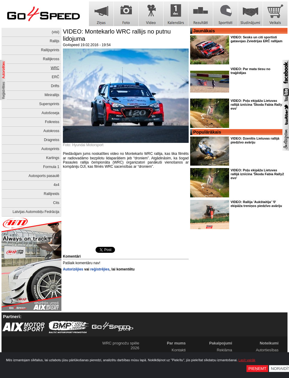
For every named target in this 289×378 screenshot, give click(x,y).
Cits (56, 203)
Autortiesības (267, 350)
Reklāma (224, 350)
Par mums (176, 343)
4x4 (56, 185)
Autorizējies (73, 269)
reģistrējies (99, 269)
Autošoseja (50, 113)
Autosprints (50, 149)
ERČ (55, 77)
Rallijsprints (50, 50)
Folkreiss (52, 122)
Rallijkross (51, 59)
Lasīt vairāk (246, 360)
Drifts (55, 86)
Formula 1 (51, 167)
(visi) (55, 32)
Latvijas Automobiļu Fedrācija (36, 212)
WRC (55, 68)
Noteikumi (269, 343)
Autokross (51, 131)
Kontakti (179, 350)
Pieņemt (257, 368)
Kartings (52, 158)
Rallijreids (51, 194)
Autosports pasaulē (43, 176)
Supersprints (49, 104)
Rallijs (54, 41)
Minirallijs (52, 95)
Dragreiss (51, 140)
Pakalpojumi (220, 343)
